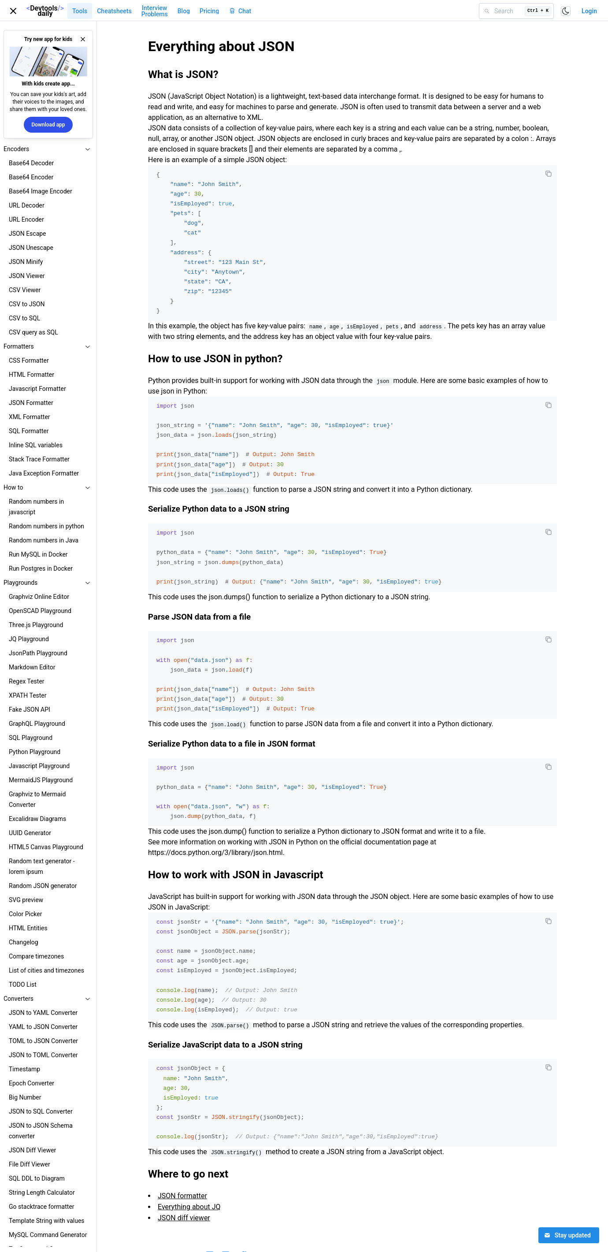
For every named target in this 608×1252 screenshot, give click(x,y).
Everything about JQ (189, 1207)
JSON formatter (182, 1196)
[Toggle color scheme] (566, 11)
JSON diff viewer (184, 1218)
